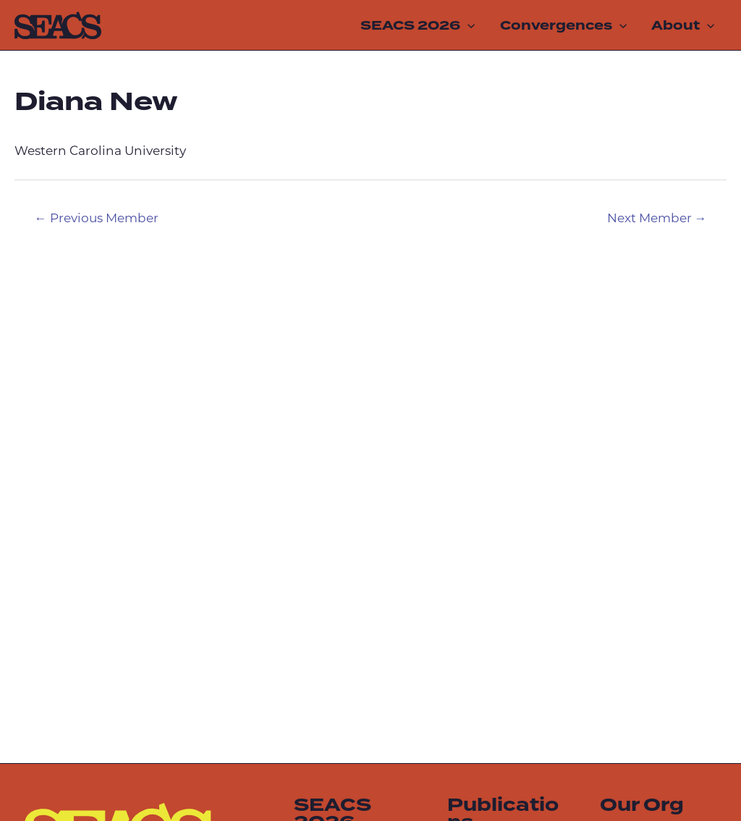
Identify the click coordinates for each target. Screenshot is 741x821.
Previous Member (96, 219)
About (682, 25)
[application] (467, 25)
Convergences (563, 25)
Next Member (657, 219)
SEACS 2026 (417, 25)
